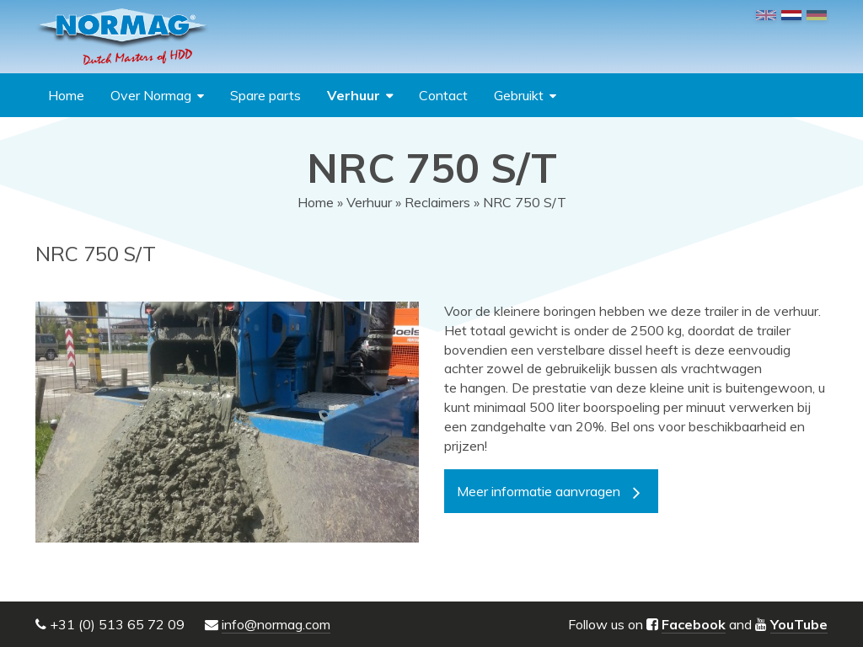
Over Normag (150, 95)
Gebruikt (519, 95)
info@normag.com (276, 624)
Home (66, 95)
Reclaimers (437, 202)
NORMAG (122, 36)
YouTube (799, 624)
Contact (443, 95)
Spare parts (265, 95)
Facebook (694, 624)
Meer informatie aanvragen (538, 491)
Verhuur (353, 95)
